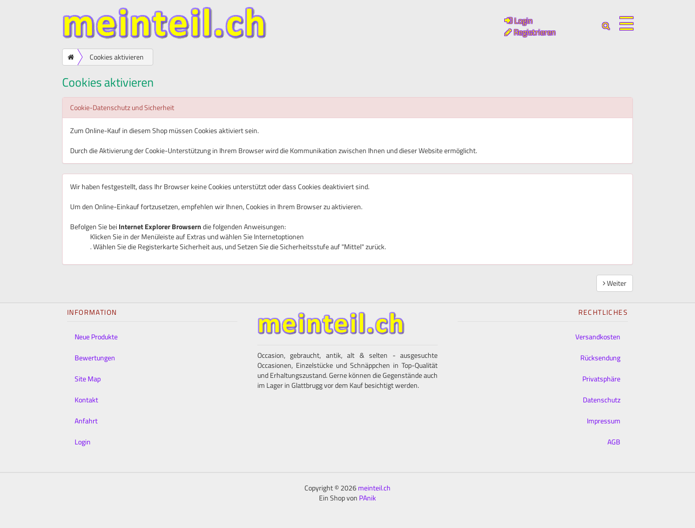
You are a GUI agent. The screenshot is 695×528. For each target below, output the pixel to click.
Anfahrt (86, 420)
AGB (613, 441)
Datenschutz (601, 399)
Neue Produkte (96, 336)
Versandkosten (597, 336)
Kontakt (86, 399)
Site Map (88, 378)
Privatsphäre (601, 378)
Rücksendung (600, 357)
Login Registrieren (530, 26)
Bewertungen (95, 357)
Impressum (603, 420)
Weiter (614, 283)
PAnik (367, 497)
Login (83, 441)
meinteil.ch (374, 487)
